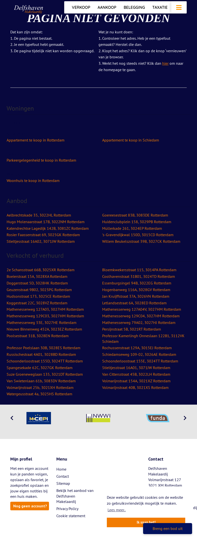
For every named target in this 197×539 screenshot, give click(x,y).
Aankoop (107, 7)
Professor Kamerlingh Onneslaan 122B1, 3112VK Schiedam (143, 338)
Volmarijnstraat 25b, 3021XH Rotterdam (40, 387)
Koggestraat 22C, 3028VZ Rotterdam (37, 302)
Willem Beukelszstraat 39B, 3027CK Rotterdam (141, 241)
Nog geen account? (30, 505)
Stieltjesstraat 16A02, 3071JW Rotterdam (41, 241)
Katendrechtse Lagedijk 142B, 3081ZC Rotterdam (48, 228)
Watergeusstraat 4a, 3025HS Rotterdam (39, 393)
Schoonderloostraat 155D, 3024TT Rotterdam (45, 361)
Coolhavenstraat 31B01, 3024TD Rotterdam (138, 276)
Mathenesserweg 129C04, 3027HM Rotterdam (141, 315)
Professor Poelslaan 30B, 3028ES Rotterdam (43, 347)
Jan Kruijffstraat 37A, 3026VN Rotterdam (135, 296)
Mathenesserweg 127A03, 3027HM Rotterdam (45, 309)
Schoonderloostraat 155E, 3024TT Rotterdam (140, 361)
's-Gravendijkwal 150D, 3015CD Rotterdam (137, 234)
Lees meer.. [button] (117, 509)
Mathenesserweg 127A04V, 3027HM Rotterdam (141, 309)
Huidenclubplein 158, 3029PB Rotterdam (136, 221)
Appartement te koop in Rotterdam (35, 140)
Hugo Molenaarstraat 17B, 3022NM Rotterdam (46, 221)
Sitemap (63, 483)
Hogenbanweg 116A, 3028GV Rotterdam (136, 289)
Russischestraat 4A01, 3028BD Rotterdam (41, 354)
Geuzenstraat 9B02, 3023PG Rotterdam (39, 289)
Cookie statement (70, 515)
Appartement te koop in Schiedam (130, 140)
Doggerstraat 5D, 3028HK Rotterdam (37, 283)
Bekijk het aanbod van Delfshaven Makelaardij (75, 496)
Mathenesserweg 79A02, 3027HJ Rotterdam (138, 322)
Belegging (134, 7)
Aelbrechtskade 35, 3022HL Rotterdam (39, 215)
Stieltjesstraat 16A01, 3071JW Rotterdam (136, 367)
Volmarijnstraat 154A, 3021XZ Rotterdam (136, 380)
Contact (62, 476)
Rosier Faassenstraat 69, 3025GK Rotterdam (43, 234)
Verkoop (81, 7)
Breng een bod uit (168, 528)
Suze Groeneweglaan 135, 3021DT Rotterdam (45, 374)
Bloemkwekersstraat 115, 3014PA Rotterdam (139, 269)
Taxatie (160, 7)
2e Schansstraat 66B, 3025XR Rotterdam (40, 269)
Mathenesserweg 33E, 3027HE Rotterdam (41, 322)
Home (61, 469)
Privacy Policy (67, 508)
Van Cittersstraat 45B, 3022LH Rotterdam (136, 374)
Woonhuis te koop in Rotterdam (33, 180)
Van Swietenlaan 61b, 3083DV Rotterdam (41, 380)
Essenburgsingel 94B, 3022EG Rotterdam (136, 283)
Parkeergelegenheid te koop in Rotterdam (41, 160)
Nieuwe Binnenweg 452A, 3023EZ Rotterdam (44, 329)
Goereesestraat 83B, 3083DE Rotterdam (135, 215)
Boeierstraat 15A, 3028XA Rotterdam (37, 276)
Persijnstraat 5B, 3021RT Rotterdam (131, 329)
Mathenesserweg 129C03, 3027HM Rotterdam (45, 315)
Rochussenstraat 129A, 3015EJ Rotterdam (137, 347)
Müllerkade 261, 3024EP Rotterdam (132, 228)
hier (165, 63)
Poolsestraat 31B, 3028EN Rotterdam (38, 335)
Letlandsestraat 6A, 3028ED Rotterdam (134, 302)
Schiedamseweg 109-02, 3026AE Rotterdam (139, 354)
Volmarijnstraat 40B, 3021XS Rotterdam (135, 387)
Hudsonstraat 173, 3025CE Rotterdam (38, 296)
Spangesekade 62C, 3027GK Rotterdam (40, 367)
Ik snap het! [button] (146, 522)
